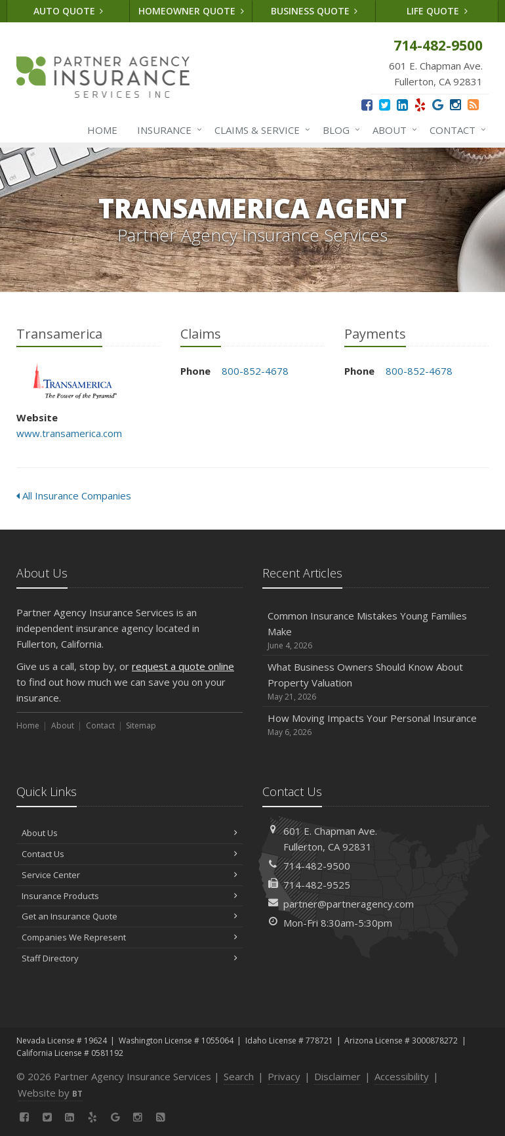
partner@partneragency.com (348, 903)
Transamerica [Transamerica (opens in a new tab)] (75, 381)
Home (102, 130)
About (392, 130)
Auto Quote (68, 11)
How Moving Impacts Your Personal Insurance (375, 724)
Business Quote (314, 11)
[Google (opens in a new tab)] (437, 105)
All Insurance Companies (73, 495)
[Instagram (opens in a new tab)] (455, 105)
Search (239, 1076)
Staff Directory (129, 958)
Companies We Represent (129, 937)
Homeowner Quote (191, 11)
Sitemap (141, 725)
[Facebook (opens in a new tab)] (367, 105)
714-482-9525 (316, 884)
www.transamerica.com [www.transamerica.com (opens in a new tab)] (69, 433)
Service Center (129, 875)
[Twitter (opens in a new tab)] (384, 105)
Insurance (167, 130)
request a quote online (183, 666)
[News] (473, 105)
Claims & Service (259, 130)
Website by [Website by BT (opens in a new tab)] (50, 1092)
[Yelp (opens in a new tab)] (420, 105)
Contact (455, 130)
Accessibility (401, 1076)
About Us (129, 833)
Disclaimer (337, 1076)
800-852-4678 (255, 370)
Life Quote (437, 11)
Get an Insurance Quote (129, 916)
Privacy (284, 1076)
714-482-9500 (316, 865)
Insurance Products (129, 896)
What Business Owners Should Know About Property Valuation (375, 681)
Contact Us (129, 854)
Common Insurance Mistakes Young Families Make (375, 630)
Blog (339, 130)
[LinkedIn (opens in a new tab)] (402, 105)
